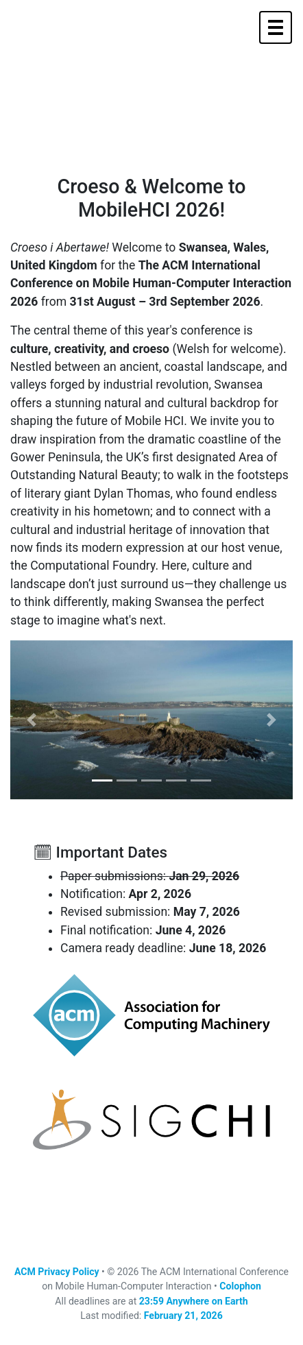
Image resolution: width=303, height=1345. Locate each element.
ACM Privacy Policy (56, 1271)
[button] (31, 719)
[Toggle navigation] (275, 27)
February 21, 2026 (183, 1315)
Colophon (239, 1286)
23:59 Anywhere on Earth (193, 1301)
